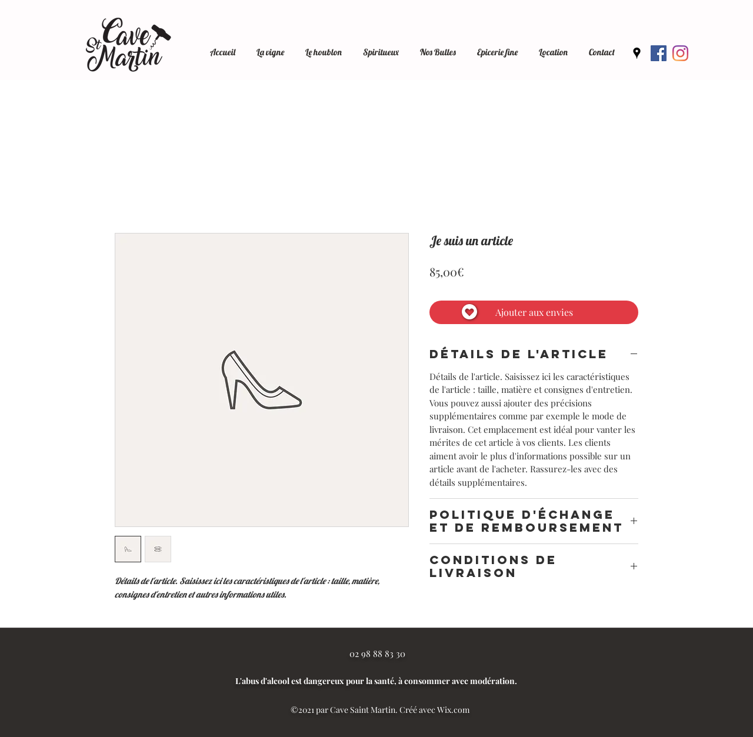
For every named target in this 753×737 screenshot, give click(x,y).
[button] (553, 47)
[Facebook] (659, 53)
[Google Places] (637, 53)
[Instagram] (680, 53)
